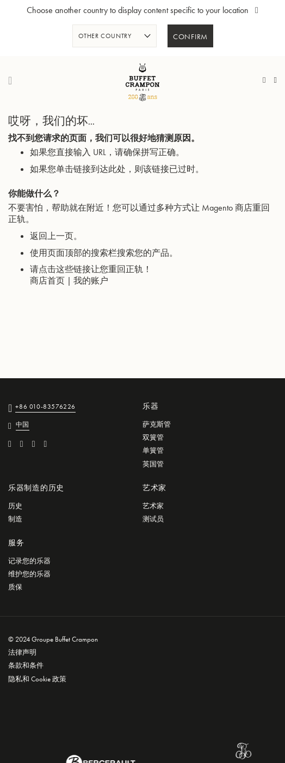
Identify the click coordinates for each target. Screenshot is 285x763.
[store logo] (142, 80)
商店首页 (47, 280)
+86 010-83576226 (45, 407)
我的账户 (90, 280)
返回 (38, 236)
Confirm (190, 37)
